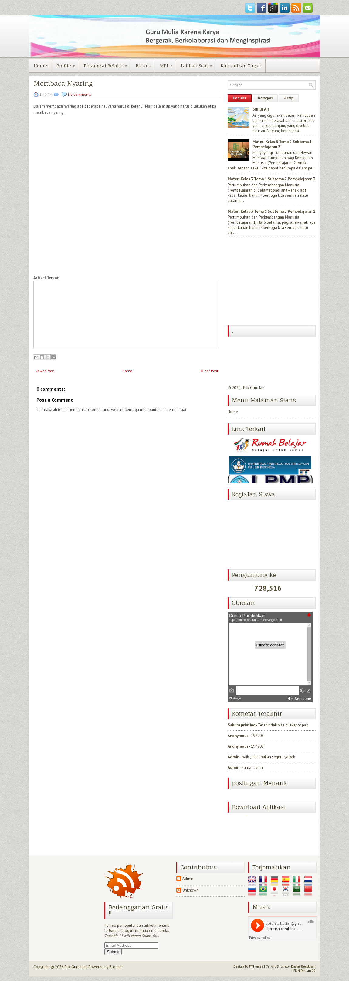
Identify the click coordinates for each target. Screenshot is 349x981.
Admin (233, 756)
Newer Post (44, 371)
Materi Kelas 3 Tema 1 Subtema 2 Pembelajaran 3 (271, 179)
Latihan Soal (198, 63)
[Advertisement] (273, 282)
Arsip (288, 98)
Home (40, 65)
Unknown (190, 890)
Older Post (209, 371)
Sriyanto (283, 966)
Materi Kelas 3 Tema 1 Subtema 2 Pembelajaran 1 (271, 211)
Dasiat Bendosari (303, 966)
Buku (145, 63)
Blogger (116, 966)
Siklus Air (260, 109)
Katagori (265, 98)
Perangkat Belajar (107, 63)
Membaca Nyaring (63, 83)
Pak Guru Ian (253, 387)
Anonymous (238, 735)
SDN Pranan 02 (304, 971)
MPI (168, 63)
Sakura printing (241, 725)
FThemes (256, 966)
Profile (67, 63)
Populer (239, 98)
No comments (79, 94)
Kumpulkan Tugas (241, 65)
